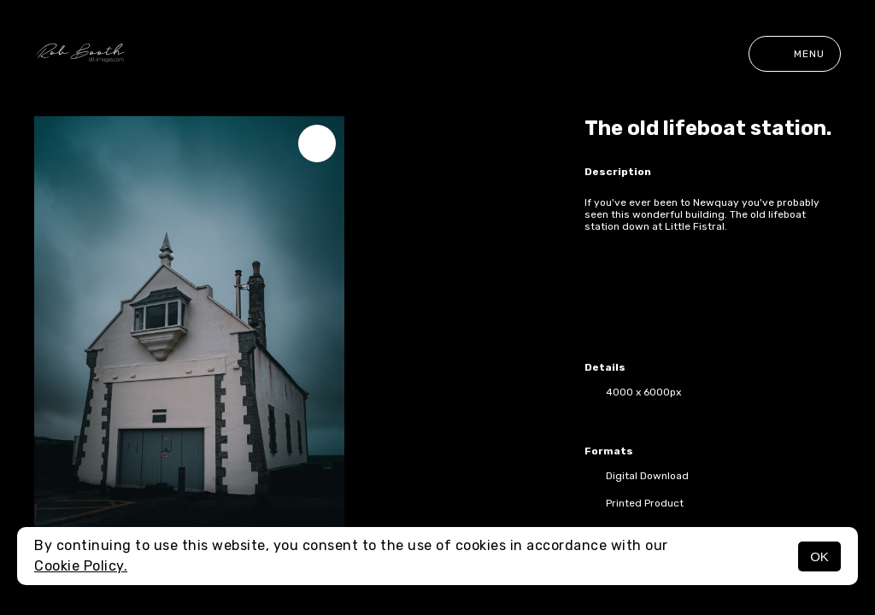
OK (819, 556)
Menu (795, 54)
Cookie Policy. (80, 566)
